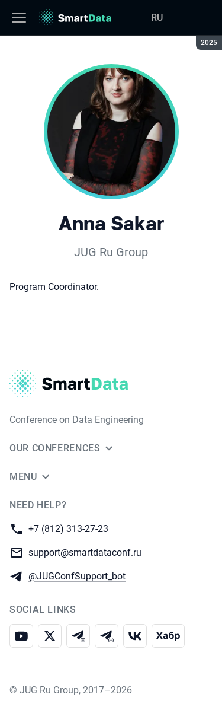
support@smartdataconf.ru (84, 552)
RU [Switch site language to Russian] (157, 17)
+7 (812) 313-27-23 (68, 528)
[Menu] (19, 18)
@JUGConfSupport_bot (77, 575)
